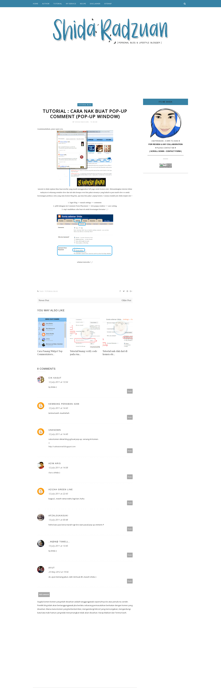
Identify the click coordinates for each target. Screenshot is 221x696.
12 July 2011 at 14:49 (58, 434)
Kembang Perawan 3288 (63, 404)
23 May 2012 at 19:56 (58, 572)
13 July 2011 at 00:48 (58, 520)
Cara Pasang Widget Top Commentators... (49, 353)
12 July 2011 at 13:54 (58, 382)
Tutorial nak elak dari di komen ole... (115, 353)
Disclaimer (95, 4)
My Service (71, 4)
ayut (51, 568)
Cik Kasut (54, 378)
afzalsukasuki (58, 516)
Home (35, 4)
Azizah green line (60, 489)
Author (45, 4)
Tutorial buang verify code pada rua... (83, 353)
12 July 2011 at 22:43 (58, 493)
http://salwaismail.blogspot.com (62, 446)
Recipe (83, 4)
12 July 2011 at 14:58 (58, 467)
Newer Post (44, 300)
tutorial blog (85, 105)
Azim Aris (54, 463)
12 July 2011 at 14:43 (58, 408)
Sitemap (108, 4)
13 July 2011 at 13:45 (58, 546)
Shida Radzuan (82, 122)
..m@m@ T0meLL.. (59, 542)
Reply (130, 391)
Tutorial (57, 4)
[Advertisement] (110, 67)
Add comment (44, 594)
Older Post (126, 300)
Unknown (54, 430)
